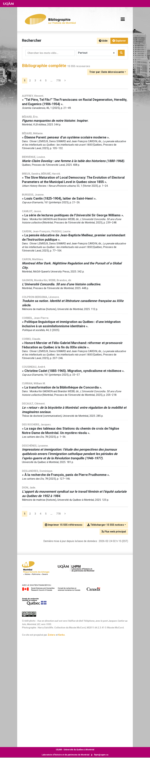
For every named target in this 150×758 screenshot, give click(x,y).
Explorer (119, 40)
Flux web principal (114, 531)
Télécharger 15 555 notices (105, 524)
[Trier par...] (107, 72)
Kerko (61, 635)
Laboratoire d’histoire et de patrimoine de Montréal (65, 755)
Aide (103, 40)
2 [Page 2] (30, 80)
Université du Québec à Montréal (75, 749)
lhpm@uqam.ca (101, 755)
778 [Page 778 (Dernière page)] (58, 80)
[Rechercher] (121, 53)
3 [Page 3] (35, 80)
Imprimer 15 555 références (63, 524)
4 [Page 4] (40, 80)
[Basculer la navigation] (122, 19)
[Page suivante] (65, 81)
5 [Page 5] (46, 80)
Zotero (51, 635)
